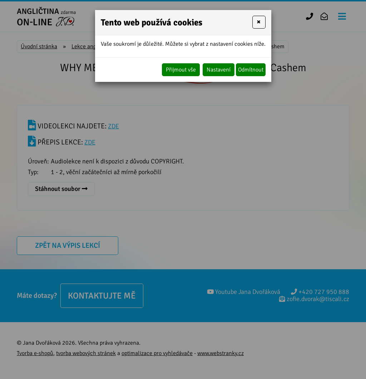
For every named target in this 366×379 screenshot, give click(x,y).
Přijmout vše (181, 69)
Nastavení (219, 69)
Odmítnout (250, 69)
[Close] (258, 22)
